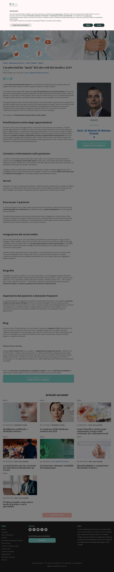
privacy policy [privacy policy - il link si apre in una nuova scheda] (58, 555)
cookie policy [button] (88, 557)
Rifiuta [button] (88, 566)
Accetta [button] (99, 566)
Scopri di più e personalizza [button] (20, 566)
